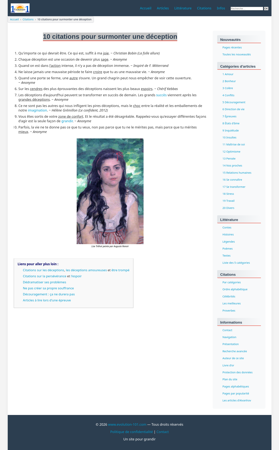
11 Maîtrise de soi (233, 144)
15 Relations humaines (236, 172)
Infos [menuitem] (221, 8)
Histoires (228, 234)
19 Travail (228, 201)
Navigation (229, 337)
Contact (227, 330)
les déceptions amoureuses (86, 270)
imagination (37, 110)
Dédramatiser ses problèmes (44, 282)
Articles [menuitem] (163, 8)
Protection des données (237, 372)
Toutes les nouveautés (236, 54)
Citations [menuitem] (204, 8)
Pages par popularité (235, 393)
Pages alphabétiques (235, 386)
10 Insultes (229, 137)
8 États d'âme (230, 123)
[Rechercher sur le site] (247, 8)
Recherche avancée (234, 351)
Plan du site (229, 379)
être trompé (120, 270)
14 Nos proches (232, 165)
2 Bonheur (229, 81)
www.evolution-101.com (127, 424)
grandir (67, 121)
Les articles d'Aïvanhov (236, 400)
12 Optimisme (231, 151)
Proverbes (228, 310)
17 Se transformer (233, 187)
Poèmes (227, 248)
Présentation (230, 344)
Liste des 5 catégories (236, 262)
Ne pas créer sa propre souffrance (48, 288)
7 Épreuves (229, 116)
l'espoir (76, 276)
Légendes (228, 241)
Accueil (14, 19)
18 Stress (228, 194)
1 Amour (227, 74)
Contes (226, 227)
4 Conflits (228, 95)
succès (161, 95)
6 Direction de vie (233, 109)
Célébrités (228, 296)
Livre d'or (228, 365)
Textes (226, 255)
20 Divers (228, 208)
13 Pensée (228, 158)
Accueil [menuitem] (145, 8)
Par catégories (231, 282)
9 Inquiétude (230, 130)
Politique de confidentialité (131, 431)
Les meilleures (231, 303)
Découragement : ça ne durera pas (49, 294)
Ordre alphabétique (235, 289)
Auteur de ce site (233, 358)
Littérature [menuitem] (183, 8)
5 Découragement (233, 102)
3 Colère (227, 88)
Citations (28, 19)
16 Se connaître (232, 180)
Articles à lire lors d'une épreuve (47, 300)
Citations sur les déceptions (43, 270)
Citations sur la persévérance (44, 276)
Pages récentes (232, 47)
